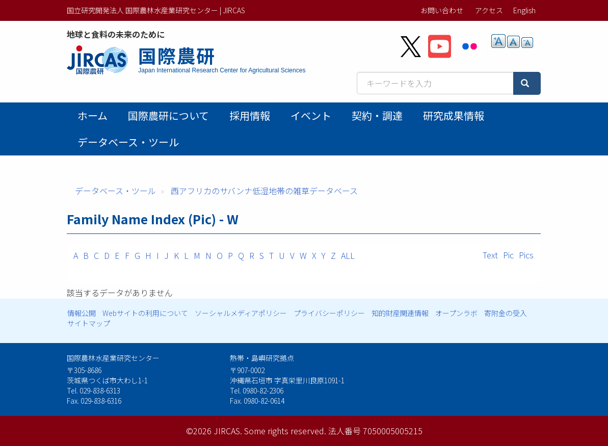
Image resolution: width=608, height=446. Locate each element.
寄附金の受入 (505, 313)
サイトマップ (88, 323)
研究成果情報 (453, 115)
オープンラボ (456, 313)
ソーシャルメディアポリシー (241, 313)
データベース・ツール (128, 142)
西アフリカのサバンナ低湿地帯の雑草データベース (264, 191)
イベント (310, 115)
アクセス (489, 10)
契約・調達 (377, 115)
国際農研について (168, 115)
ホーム (92, 115)
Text (490, 255)
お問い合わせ (441, 10)
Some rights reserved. (285, 431)
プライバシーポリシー (329, 313)
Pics (526, 255)
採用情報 (249, 115)
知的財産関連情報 (400, 313)
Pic (508, 255)
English (524, 10)
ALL (348, 255)
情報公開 (81, 313)
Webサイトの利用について (145, 313)
